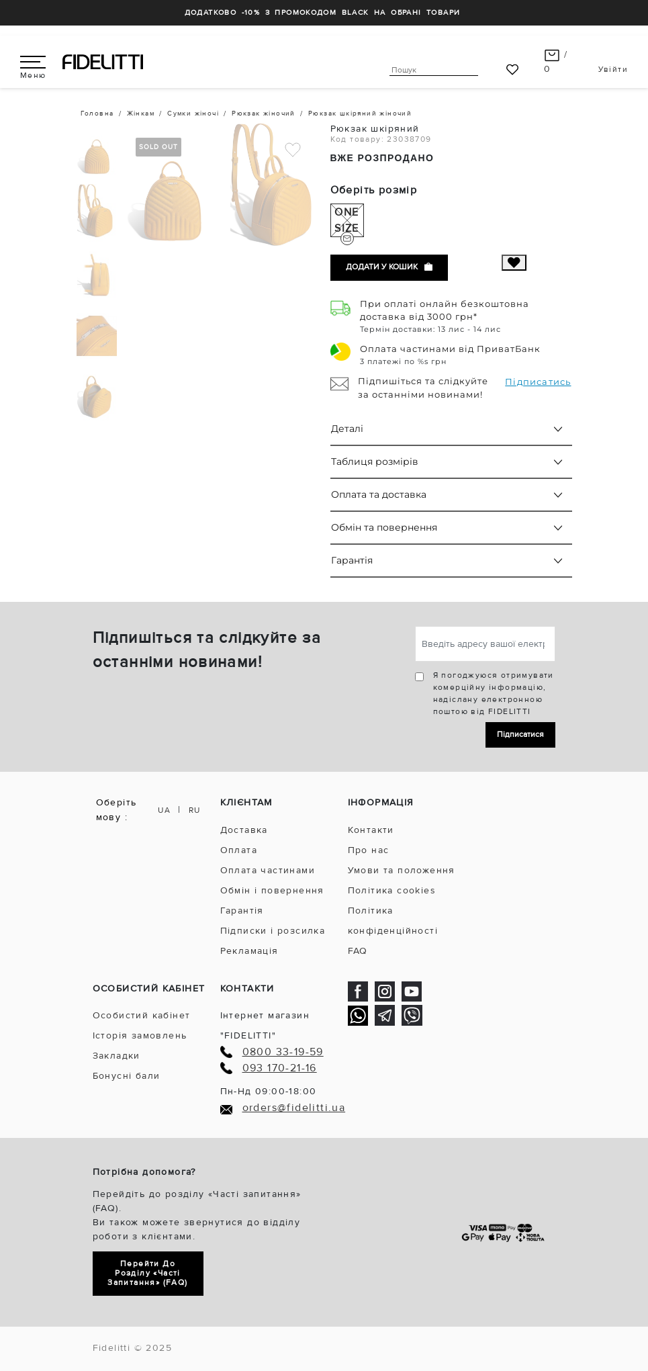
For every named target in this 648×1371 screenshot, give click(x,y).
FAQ (358, 951)
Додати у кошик (389, 267)
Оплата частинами (267, 870)
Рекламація (249, 951)
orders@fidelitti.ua (294, 1108)
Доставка (244, 830)
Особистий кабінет (142, 1015)
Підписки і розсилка (273, 930)
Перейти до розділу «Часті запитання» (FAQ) (147, 1273)
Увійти (613, 69)
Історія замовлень (140, 1035)
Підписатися (520, 734)
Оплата (238, 850)
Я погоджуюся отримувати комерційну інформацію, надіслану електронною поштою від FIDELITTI (493, 693)
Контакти (371, 830)
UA (164, 810)
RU (195, 810)
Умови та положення (401, 870)
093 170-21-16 (279, 1068)
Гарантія (352, 560)
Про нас (368, 850)
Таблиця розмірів (374, 461)
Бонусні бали (126, 1075)
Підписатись (538, 381)
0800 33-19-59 (283, 1052)
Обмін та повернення (384, 527)
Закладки (116, 1055)
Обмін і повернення (272, 890)
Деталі (347, 429)
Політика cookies (392, 890)
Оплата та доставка (378, 494)
